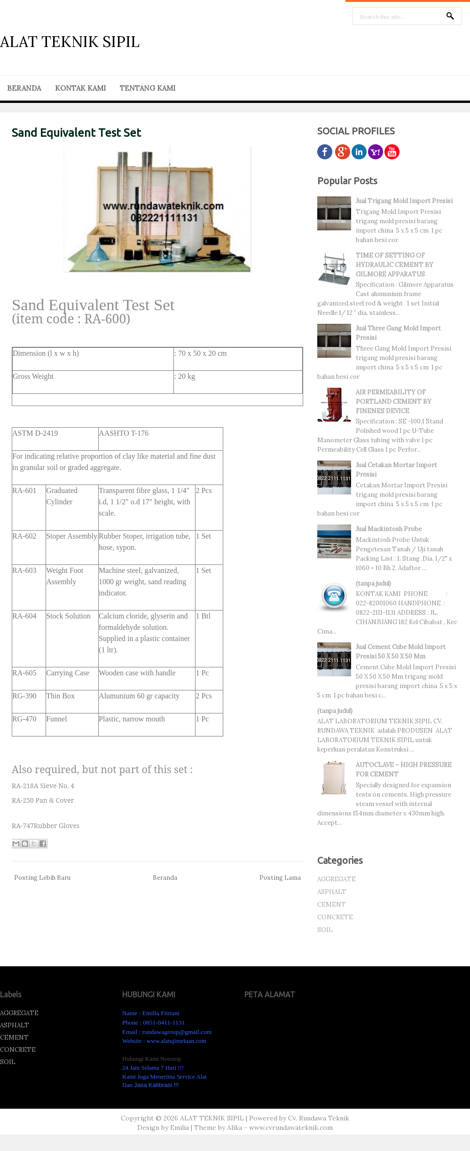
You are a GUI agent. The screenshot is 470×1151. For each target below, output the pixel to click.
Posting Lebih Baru (42, 878)
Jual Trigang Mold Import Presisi (404, 201)
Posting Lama (280, 878)
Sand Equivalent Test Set (76, 132)
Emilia (179, 1127)
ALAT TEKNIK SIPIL (70, 41)
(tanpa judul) (373, 583)
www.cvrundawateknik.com (291, 1127)
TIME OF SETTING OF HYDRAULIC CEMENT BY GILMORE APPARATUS (394, 264)
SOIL (325, 930)
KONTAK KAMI (80, 88)
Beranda (165, 878)
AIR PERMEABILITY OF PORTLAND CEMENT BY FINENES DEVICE (393, 401)
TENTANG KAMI (147, 88)
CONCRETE (335, 917)
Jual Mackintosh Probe (389, 529)
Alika (234, 1127)
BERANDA (24, 88)
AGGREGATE (336, 879)
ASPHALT (331, 892)
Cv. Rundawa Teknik (318, 1118)
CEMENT (331, 904)
